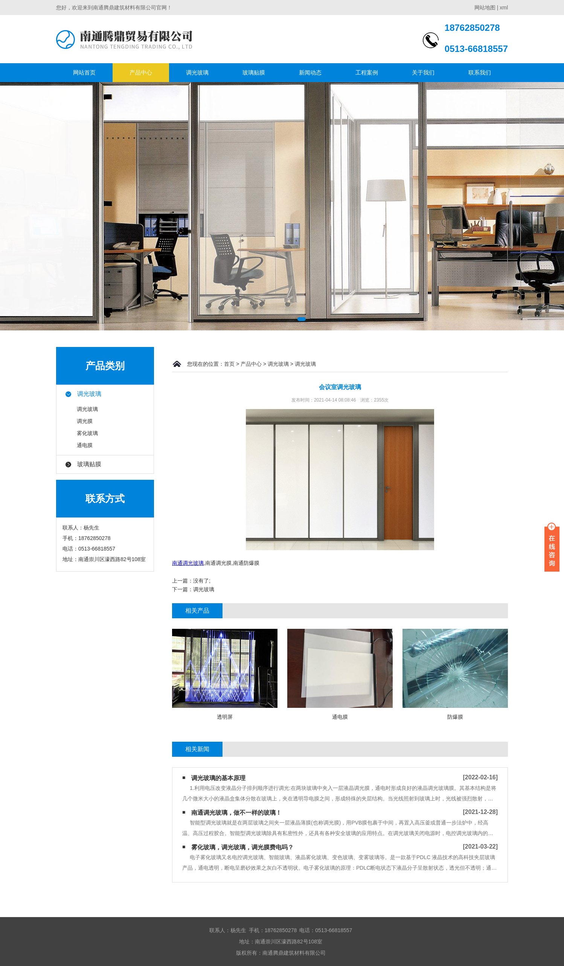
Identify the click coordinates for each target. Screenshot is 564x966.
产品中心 (141, 72)
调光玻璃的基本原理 (218, 778)
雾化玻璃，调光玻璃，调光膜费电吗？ (242, 847)
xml (504, 8)
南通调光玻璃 (188, 563)
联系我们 (479, 72)
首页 (229, 364)
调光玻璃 (197, 72)
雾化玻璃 (87, 433)
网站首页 (84, 72)
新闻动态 (310, 72)
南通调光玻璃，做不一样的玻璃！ (236, 812)
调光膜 (85, 421)
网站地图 (484, 8)
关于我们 (423, 72)
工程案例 (366, 72)
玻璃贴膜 (253, 72)
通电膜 (85, 445)
